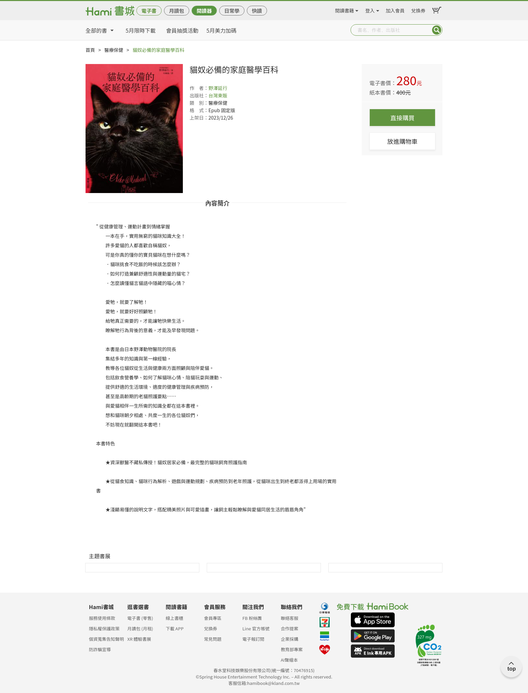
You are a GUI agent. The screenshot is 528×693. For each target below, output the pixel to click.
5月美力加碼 (221, 30)
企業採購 (289, 639)
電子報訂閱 (253, 639)
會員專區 (213, 618)
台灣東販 (217, 95)
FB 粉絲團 (252, 618)
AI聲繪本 (289, 660)
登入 (370, 9)
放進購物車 (402, 141)
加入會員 (395, 9)
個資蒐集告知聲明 (106, 639)
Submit (436, 30)
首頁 (90, 49)
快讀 (257, 10)
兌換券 (418, 9)
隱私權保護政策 (104, 628)
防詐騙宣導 (100, 649)
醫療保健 (113, 49)
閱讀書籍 (344, 9)
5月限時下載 (141, 30)
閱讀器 (204, 10)
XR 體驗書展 (139, 639)
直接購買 (402, 117)
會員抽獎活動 (182, 30)
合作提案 (289, 628)
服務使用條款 (102, 618)
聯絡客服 (289, 618)
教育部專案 (292, 649)
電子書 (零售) (140, 618)
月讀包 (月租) (140, 628)
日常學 (231, 10)
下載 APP (175, 628)
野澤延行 (217, 88)
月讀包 (176, 10)
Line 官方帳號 (256, 628)
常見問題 (213, 639)
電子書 (149, 10)
